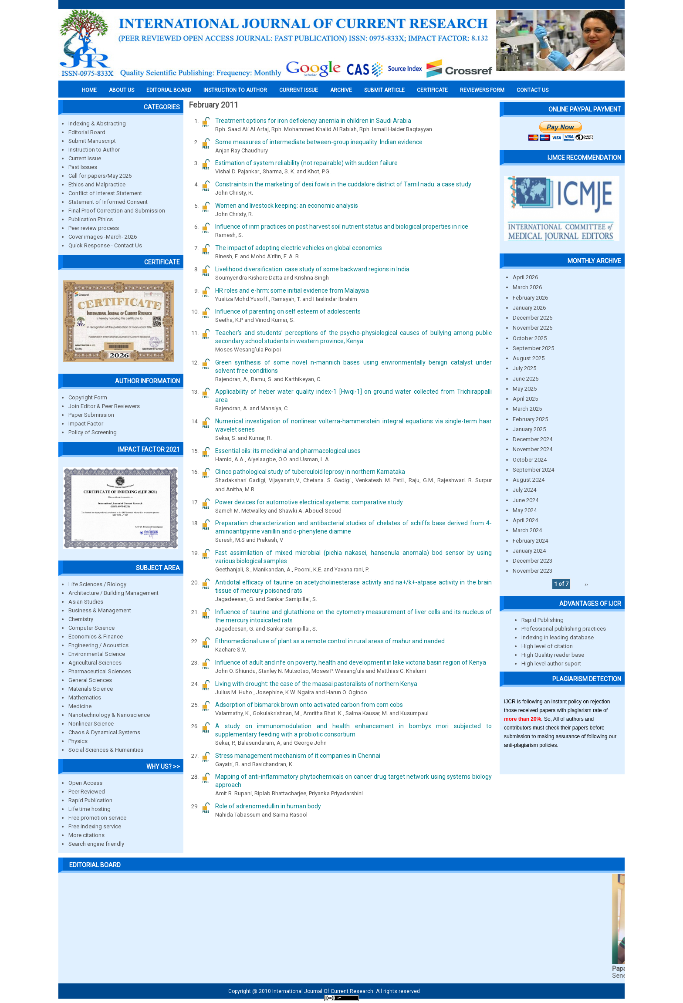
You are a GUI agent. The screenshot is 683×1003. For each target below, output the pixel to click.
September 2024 (533, 469)
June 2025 (525, 378)
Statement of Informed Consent (108, 202)
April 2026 (525, 277)
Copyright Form (87, 397)
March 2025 (527, 408)
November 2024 (532, 449)
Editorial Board (86, 132)
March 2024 (527, 530)
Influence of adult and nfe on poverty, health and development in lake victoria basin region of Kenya (350, 662)
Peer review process (93, 228)
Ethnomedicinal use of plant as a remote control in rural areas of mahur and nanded (330, 641)
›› (586, 584)
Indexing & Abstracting (97, 123)
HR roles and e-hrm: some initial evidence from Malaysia (292, 290)
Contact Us (532, 90)
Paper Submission (91, 415)
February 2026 (530, 297)
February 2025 (530, 419)
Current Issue (298, 90)
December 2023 (532, 560)
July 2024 (524, 489)
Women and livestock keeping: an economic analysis (286, 205)
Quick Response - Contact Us (105, 245)
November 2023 (532, 570)
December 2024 (532, 439)
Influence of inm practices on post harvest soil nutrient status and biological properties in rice (341, 226)
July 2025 (524, 368)
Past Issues (82, 167)
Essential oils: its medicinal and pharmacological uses (288, 450)
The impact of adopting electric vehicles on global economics (298, 247)
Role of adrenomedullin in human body (268, 806)
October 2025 (530, 338)
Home (89, 90)
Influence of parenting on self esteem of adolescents (288, 311)
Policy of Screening (92, 432)
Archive (341, 90)
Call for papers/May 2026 (100, 175)
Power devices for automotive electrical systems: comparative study (309, 502)
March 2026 (527, 287)
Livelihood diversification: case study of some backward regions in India (312, 269)
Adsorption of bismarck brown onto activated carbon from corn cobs (309, 704)
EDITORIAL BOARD (168, 90)
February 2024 (530, 540)
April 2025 (525, 398)
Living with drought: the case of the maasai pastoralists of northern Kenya (316, 683)
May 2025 (525, 388)
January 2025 (529, 429)
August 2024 (528, 479)
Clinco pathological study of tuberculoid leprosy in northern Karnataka (310, 471)
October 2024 (530, 459)
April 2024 (525, 520)
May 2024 (525, 510)
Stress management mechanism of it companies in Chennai (297, 755)
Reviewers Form (482, 90)
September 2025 (533, 348)
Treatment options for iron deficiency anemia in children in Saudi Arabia (313, 120)
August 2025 (528, 358)
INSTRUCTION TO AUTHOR (235, 90)
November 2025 (532, 327)
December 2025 (532, 317)
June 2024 (525, 500)
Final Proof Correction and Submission (116, 210)
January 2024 (529, 550)
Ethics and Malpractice (96, 184)
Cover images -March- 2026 (102, 236)
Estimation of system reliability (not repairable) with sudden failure (306, 162)
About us (121, 90)
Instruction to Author (94, 149)
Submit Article (384, 90)
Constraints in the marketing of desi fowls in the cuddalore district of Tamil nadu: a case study (343, 184)
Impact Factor (85, 423)
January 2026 (529, 307)
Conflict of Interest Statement (105, 193)
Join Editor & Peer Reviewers (104, 406)
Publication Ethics (90, 219)
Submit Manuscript (92, 141)
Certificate (432, 90)
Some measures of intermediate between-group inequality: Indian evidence (319, 141)
